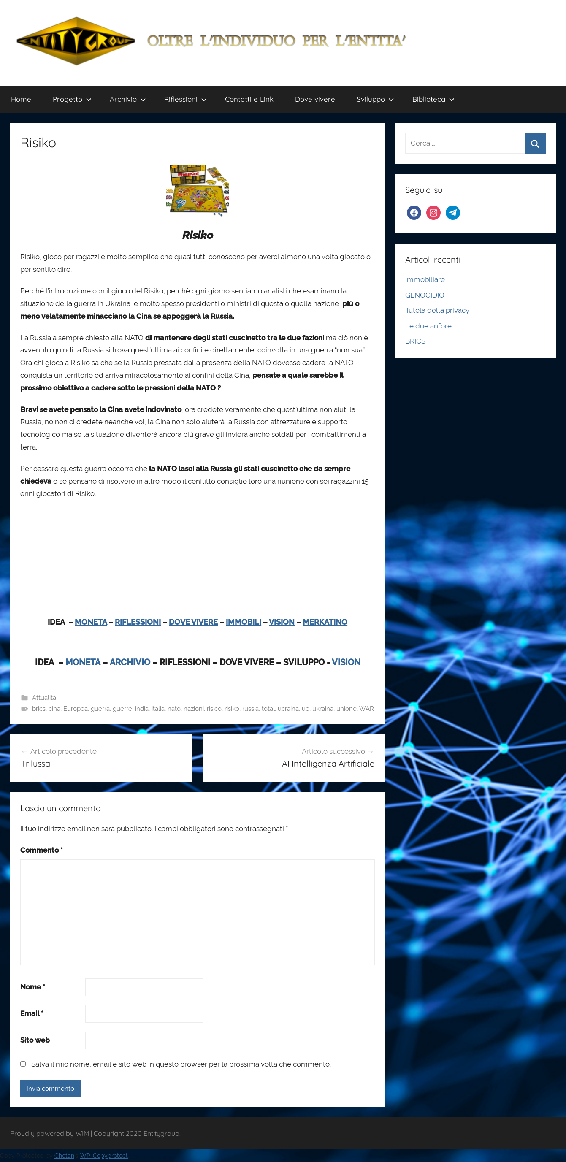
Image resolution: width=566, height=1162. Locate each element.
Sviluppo (375, 99)
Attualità (44, 698)
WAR (366, 708)
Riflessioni (185, 99)
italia (158, 708)
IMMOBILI (243, 622)
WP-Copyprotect (104, 1155)
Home (21, 99)
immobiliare (425, 279)
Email (31, 1013)
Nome (32, 987)
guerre (122, 708)
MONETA (91, 622)
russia (250, 708)
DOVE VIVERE (193, 622)
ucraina (288, 708)
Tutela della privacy (437, 310)
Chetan (64, 1155)
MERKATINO (325, 622)
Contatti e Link (249, 99)
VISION (282, 622)
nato (174, 708)
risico (214, 708)
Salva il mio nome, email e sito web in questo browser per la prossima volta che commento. (181, 1064)
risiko (232, 708)
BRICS (415, 341)
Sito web (35, 1040)
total (268, 708)
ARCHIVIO (130, 662)
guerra (100, 708)
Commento (41, 850)
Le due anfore (428, 326)
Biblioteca (433, 99)
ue (305, 708)
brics (39, 708)
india (142, 708)
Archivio (128, 99)
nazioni (194, 708)
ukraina (322, 708)
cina (54, 708)
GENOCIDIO (424, 295)
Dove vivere (315, 99)
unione (346, 708)
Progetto (72, 99)
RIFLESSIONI (138, 622)
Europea (75, 708)
